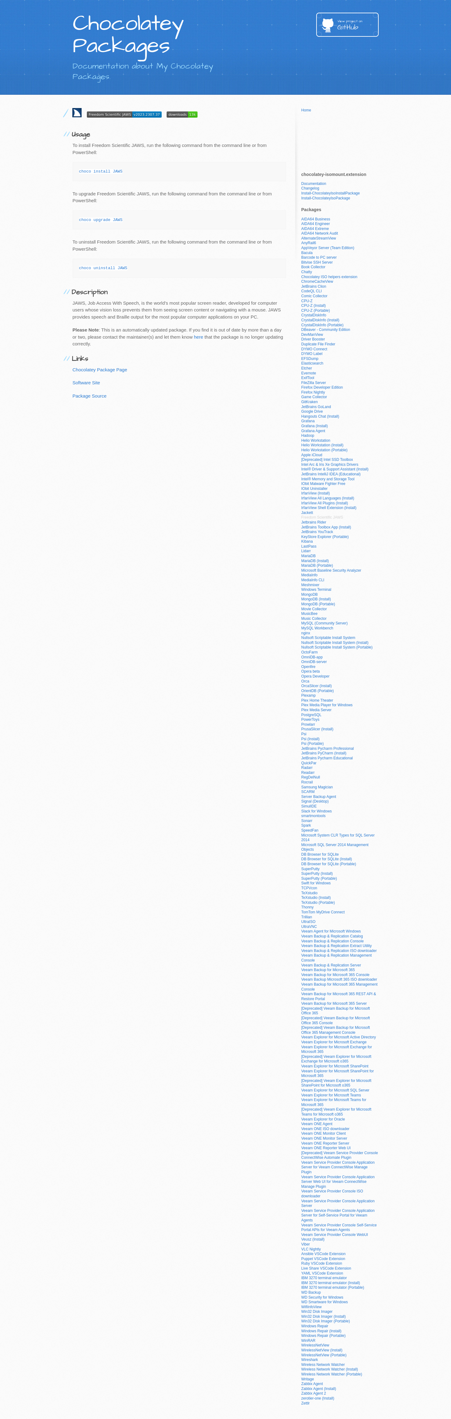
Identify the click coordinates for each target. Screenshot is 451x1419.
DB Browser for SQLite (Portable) (328, 864)
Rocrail (307, 782)
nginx (305, 633)
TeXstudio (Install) (316, 897)
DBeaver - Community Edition (325, 330)
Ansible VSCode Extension (323, 1254)
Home (306, 110)
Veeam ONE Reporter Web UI (326, 1148)
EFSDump (309, 359)
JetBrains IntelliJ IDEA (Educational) (331, 474)
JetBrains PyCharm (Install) (324, 753)
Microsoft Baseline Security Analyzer (331, 570)
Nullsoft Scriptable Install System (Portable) (337, 647)
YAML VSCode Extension (322, 1273)
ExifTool (307, 378)
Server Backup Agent (318, 797)
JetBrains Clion (313, 286)
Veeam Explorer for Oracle (323, 1119)
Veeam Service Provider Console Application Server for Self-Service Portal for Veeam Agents (338, 1215)
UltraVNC (309, 926)
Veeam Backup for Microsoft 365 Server (334, 1003)
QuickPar (309, 763)
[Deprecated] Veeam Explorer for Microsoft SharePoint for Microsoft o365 (336, 1083)
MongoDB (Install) (316, 599)
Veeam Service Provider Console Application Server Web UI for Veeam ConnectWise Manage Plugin (338, 1182)
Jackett (307, 513)
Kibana (307, 541)
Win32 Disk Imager (317, 1311)
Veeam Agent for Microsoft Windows (331, 931)
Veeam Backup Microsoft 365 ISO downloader (339, 979)
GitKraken (309, 402)
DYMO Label (312, 354)
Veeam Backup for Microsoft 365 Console (335, 975)
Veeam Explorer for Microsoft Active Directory (338, 1037)
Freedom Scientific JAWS (322, 517)
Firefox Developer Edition (322, 387)
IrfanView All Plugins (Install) (324, 503)
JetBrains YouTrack (317, 532)
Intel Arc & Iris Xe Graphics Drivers (330, 464)
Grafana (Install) (314, 426)
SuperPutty (310, 869)
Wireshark (309, 1360)
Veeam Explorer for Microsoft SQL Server (335, 1090)
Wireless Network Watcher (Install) (329, 1369)
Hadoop (307, 435)
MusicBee (309, 613)
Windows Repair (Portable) (323, 1335)
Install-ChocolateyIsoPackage (325, 198)
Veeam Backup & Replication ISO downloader (339, 951)
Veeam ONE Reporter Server (325, 1143)
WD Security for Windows (322, 1297)
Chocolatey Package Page (100, 369)
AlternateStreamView (318, 238)
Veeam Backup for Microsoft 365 (328, 970)
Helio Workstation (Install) (322, 445)
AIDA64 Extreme (315, 229)
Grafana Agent (313, 431)
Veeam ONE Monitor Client (323, 1133)
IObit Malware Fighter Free (323, 484)
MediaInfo (309, 575)
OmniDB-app (312, 657)
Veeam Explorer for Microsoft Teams (331, 1095)
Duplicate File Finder (318, 344)
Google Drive (312, 411)
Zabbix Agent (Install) (318, 1389)
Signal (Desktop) (315, 801)
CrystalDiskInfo (313, 315)
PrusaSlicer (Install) (317, 729)
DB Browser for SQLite (320, 854)
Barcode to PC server (319, 257)
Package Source (90, 396)
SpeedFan (309, 830)
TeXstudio (309, 893)
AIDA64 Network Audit (319, 233)
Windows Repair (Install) (321, 1331)
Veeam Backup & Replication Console (332, 941)
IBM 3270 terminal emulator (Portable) (332, 1287)
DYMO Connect (314, 349)
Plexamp (308, 695)
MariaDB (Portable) (317, 565)
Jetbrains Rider (313, 522)
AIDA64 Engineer (315, 224)
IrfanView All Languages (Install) (327, 498)
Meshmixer (310, 585)
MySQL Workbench (317, 628)
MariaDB (308, 556)
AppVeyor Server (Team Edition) (327, 248)
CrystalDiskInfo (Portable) (322, 325)
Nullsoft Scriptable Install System (328, 638)
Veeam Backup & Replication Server (331, 965)
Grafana (308, 421)
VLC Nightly (311, 1249)
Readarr (308, 772)
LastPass (309, 546)
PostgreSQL (311, 715)
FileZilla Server (313, 383)
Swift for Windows (316, 883)
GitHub (358, 25)
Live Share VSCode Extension (326, 1268)
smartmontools (313, 816)
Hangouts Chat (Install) (320, 416)
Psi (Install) (310, 739)
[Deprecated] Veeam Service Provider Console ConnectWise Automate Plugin (339, 1155)
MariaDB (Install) (315, 561)
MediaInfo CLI (313, 580)
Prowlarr (308, 724)
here (198, 337)
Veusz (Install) (313, 1239)
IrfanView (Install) (315, 493)
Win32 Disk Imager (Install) (323, 1316)
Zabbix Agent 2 (313, 1393)
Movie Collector (314, 609)
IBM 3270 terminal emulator (324, 1278)
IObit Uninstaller (314, 488)
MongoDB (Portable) (318, 604)
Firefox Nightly (313, 392)
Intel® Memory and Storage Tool (328, 479)
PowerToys (310, 719)
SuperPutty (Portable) (319, 878)
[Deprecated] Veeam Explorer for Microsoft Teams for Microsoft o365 (336, 1111)
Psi (304, 734)
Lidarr (306, 551)
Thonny (307, 907)
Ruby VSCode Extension (321, 1263)
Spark (306, 825)
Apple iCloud (311, 455)
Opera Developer (315, 676)
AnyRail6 (308, 243)
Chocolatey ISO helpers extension (329, 277)
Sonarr (307, 821)
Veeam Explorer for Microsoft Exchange (334, 1042)
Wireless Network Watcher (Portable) (331, 1374)
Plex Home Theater (317, 700)
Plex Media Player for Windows (327, 705)
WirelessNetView (315, 1345)
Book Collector (313, 267)
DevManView (312, 334)
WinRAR (308, 1340)
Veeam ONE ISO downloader (325, 1129)
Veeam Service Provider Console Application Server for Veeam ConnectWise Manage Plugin (338, 1167)
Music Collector (314, 618)
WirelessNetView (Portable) (324, 1355)
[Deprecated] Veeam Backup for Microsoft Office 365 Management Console (335, 1030)
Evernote (308, 373)
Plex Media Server (316, 710)
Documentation (313, 184)
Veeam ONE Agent (317, 1124)
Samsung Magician (317, 787)
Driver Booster (313, 339)
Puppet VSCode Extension (323, 1259)
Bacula (307, 253)
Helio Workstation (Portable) (324, 450)
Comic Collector (314, 296)
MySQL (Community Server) (324, 623)
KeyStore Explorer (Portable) (325, 537)
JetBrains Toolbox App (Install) (326, 527)
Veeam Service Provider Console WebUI (334, 1235)
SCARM (308, 792)
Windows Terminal (316, 589)
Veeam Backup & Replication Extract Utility (336, 946)
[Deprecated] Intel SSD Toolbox (327, 459)
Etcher (306, 368)
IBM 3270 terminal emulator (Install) (330, 1283)
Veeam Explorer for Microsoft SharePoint (334, 1066)
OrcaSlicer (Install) (316, 686)
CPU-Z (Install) (313, 305)
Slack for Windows (316, 811)
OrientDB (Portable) (317, 691)
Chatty (306, 272)
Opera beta (310, 671)
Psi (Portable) (312, 743)
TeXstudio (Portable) (318, 902)
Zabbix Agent (312, 1384)
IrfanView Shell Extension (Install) (329, 508)
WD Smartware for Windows (324, 1302)
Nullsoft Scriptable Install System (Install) (334, 643)
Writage (307, 1379)
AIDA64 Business (315, 219)
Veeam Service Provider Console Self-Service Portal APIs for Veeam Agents (339, 1227)
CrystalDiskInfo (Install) (320, 320)
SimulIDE (309, 806)
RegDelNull (310, 777)
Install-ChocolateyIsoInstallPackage (330, 193)
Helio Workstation (315, 440)
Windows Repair (314, 1326)
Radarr (307, 768)
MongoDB (309, 594)
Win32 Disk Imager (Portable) (325, 1321)
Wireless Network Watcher (323, 1365)
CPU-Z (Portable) (315, 310)
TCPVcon (309, 888)
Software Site (86, 382)
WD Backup (311, 1292)
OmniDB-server (314, 662)
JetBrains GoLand (316, 407)
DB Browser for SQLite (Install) (326, 859)
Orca (305, 681)
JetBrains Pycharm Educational (327, 758)
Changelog (310, 188)
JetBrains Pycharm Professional (327, 748)
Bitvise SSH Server (317, 262)
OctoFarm (309, 652)
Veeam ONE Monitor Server (324, 1138)
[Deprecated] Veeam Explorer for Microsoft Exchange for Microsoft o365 (336, 1059)
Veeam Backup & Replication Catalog (332, 936)
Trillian (306, 917)
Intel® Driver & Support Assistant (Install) (335, 469)
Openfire (308, 667)
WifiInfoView (311, 1307)
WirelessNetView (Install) (322, 1350)
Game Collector (314, 397)
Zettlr (305, 1403)
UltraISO (308, 922)
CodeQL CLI (311, 291)
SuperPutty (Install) (317, 873)
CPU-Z (307, 301)
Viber (305, 1244)
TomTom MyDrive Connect (323, 912)
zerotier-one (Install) (317, 1398)
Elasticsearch (312, 363)
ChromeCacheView (317, 281)
